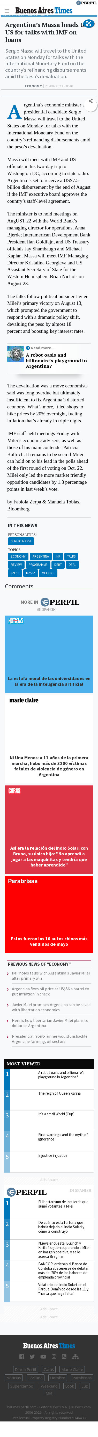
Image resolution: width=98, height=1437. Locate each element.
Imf (58, 556)
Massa (30, 573)
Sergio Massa (21, 541)
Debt (58, 564)
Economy (18, 556)
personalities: (22, 535)
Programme (38, 564)
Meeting (48, 573)
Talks (71, 556)
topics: (14, 550)
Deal (72, 564)
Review (16, 564)
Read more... (42, 347)
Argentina (41, 556)
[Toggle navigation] (8, 10)
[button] (88, 23)
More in (50, 602)
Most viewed (23, 1064)
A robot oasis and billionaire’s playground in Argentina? (56, 360)
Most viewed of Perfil (49, 1192)
